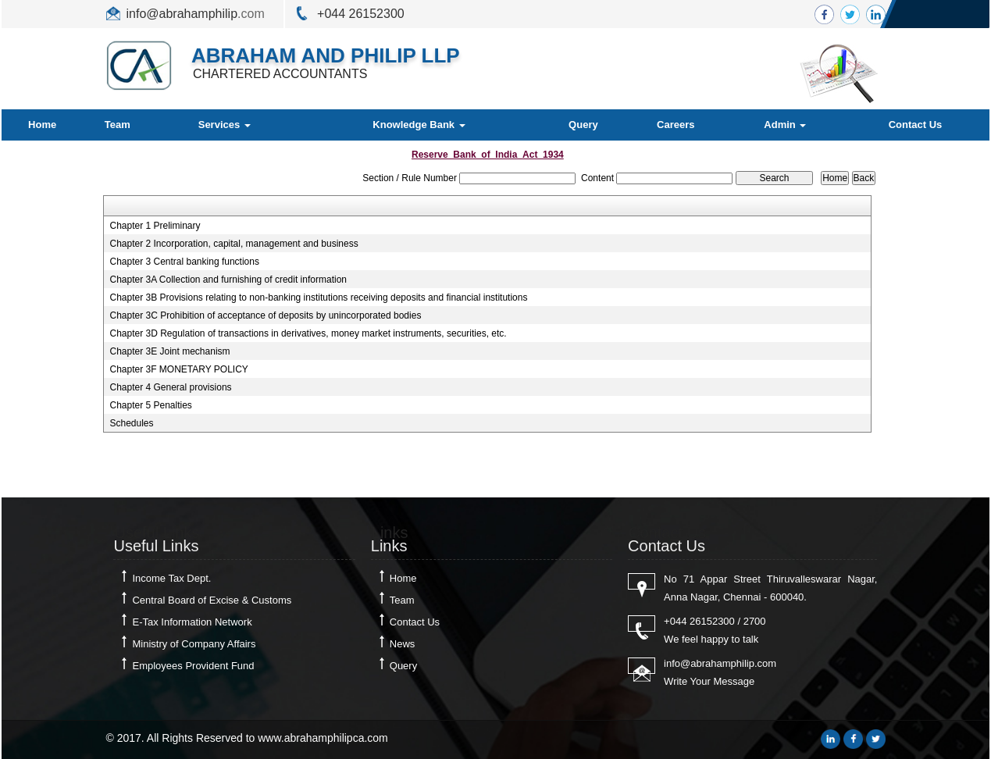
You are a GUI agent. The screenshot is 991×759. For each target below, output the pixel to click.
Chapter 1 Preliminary (154, 225)
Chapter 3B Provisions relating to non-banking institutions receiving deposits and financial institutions (318, 297)
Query (583, 124)
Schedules (131, 423)
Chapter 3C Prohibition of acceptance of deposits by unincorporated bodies (265, 315)
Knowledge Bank (419, 124)
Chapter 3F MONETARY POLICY (178, 369)
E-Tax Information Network (191, 622)
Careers (675, 124)
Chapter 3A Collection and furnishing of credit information (228, 279)
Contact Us (916, 124)
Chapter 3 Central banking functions (183, 261)
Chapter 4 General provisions (170, 387)
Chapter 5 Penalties (150, 405)
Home (42, 124)
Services (224, 124)
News (402, 644)
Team (117, 124)
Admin (785, 124)
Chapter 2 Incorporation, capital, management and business (233, 243)
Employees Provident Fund (193, 666)
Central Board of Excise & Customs (211, 600)
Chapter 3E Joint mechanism (169, 351)
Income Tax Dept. (171, 578)
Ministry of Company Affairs (193, 644)
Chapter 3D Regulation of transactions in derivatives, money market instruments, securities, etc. (307, 333)
